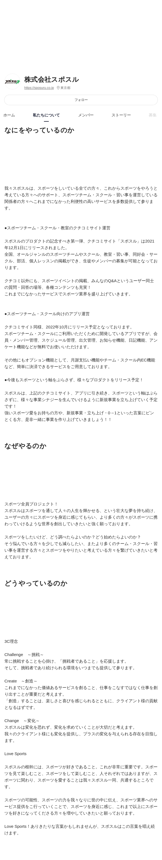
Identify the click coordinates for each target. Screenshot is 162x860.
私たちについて (46, 115)
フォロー (81, 99)
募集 (152, 115)
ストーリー (121, 115)
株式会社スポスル (51, 79)
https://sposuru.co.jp (39, 88)
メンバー (86, 115)
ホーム (9, 115)
